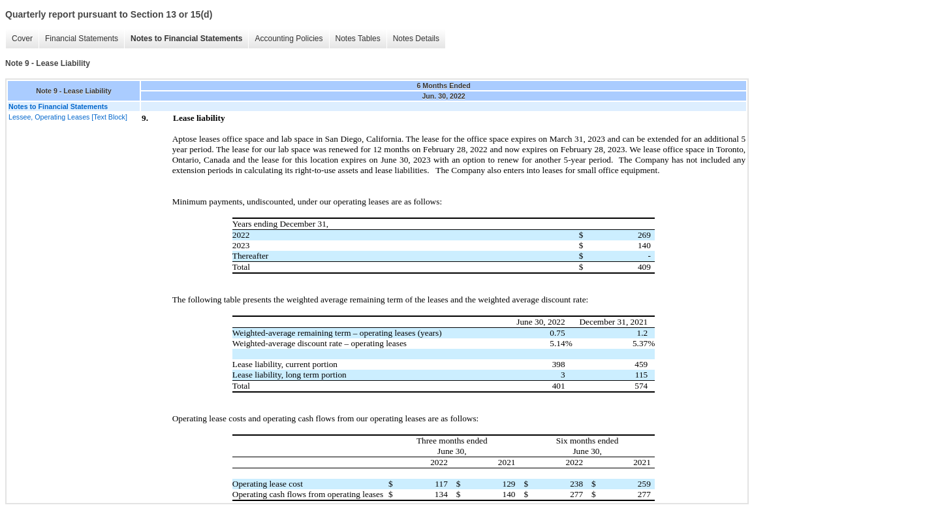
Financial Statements (81, 38)
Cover (22, 38)
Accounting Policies (288, 38)
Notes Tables (358, 38)
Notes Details (416, 38)
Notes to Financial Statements (186, 38)
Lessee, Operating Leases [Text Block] (67, 117)
